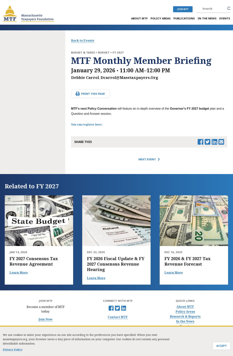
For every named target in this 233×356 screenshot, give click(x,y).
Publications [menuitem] (184, 18)
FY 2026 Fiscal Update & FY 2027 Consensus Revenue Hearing (115, 264)
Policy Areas (185, 312)
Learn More (18, 272)
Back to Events (82, 40)
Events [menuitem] (224, 18)
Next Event (147, 159)
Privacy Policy (12, 351)
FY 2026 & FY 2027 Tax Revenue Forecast (187, 261)
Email (221, 142)
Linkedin (123, 308)
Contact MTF (118, 317)
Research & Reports (185, 317)
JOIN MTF (182, 9)
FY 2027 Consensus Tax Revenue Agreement (33, 261)
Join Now (46, 319)
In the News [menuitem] (207, 18)
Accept (221, 347)
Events (185, 326)
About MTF (185, 307)
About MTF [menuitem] (139, 18)
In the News (185, 321)
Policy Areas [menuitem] (161, 18)
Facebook (111, 308)
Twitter (117, 308)
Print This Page (93, 93)
